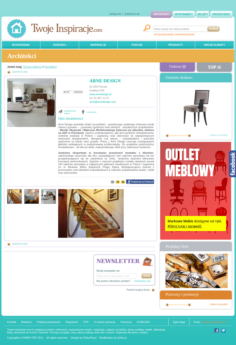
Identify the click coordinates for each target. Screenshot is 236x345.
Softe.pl (122, 337)
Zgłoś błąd (179, 322)
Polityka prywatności (49, 322)
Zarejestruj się (131, 14)
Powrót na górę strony (138, 290)
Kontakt (11, 322)
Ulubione (177, 67)
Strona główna (32, 67)
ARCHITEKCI (161, 14)
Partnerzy (126, 322)
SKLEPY (202, 14)
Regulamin (72, 322)
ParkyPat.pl (89, 337)
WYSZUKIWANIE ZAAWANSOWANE (174, 34)
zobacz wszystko (219, 135)
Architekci (50, 67)
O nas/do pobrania (104, 322)
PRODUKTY (175, 44)
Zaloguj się (115, 14)
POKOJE (137, 44)
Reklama (26, 322)
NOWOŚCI (59, 44)
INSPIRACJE (98, 44)
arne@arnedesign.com (103, 101)
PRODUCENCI (221, 14)
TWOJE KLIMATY (214, 44)
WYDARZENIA (21, 44)
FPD (86, 322)
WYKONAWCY (184, 14)
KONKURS (143, 322)
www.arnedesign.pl (100, 94)
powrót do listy (20, 71)
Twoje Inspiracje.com (214, 322)
